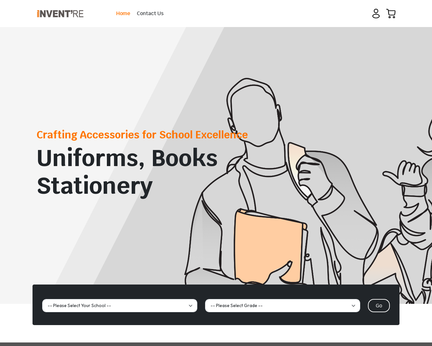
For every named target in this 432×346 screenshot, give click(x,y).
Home (123, 13)
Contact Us (150, 13)
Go (379, 305)
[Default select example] (119, 305)
